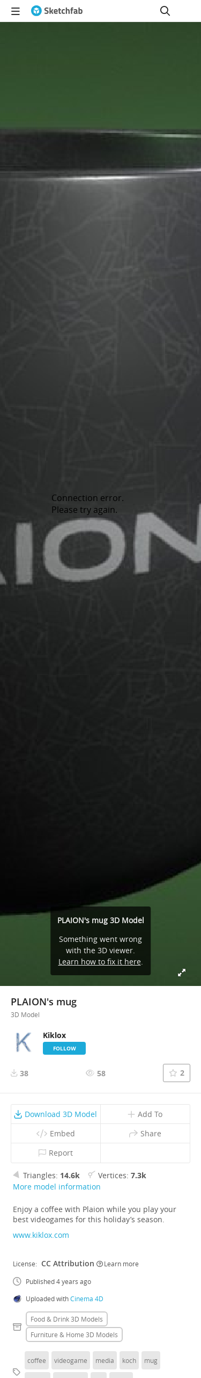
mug (151, 1360)
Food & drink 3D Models (67, 1319)
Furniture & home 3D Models (74, 1334)
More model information (57, 1186)
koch (129, 1360)
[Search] (165, 11)
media (104, 1360)
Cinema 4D (86, 1298)
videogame (70, 1360)
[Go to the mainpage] (57, 10)
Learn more (117, 1263)
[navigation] (15, 11)
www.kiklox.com (41, 1235)
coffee (36, 1360)
